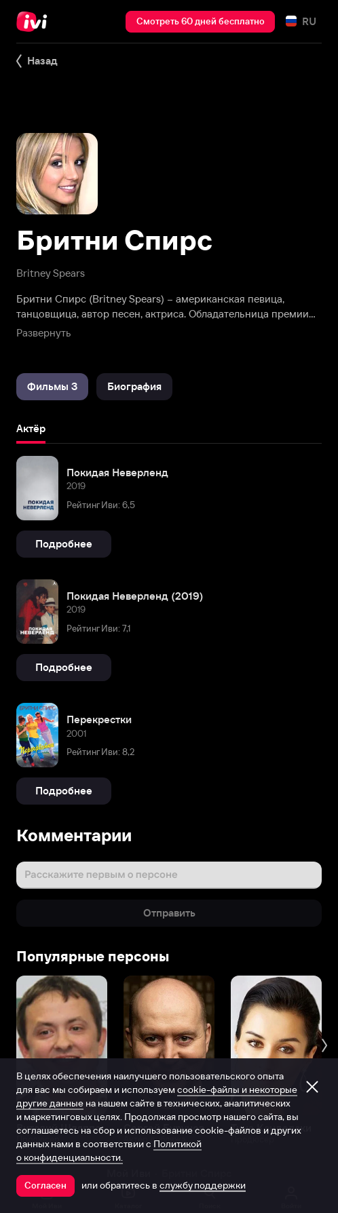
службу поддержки (202, 1185)
